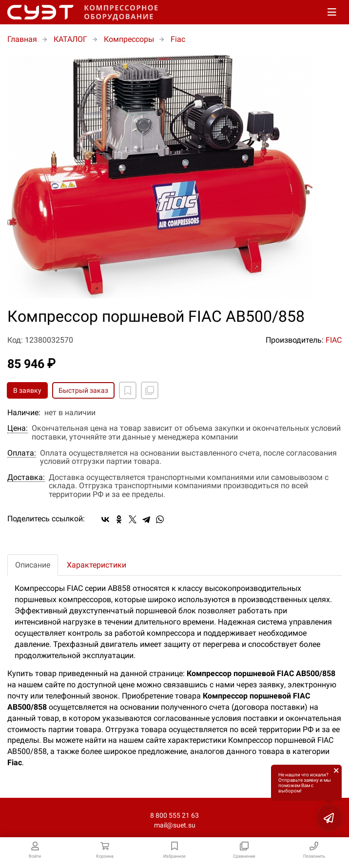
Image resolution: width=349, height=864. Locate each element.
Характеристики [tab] (96, 565)
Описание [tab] (32, 565)
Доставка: (26, 477)
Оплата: (21, 453)
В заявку (27, 390)
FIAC (334, 340)
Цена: (17, 428)
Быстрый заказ (83, 390)
